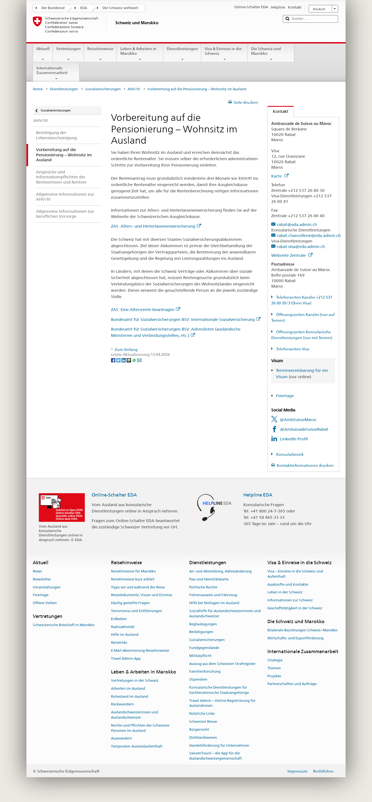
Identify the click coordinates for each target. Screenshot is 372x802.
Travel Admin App (126, 658)
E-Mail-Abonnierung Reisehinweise (140, 650)
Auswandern (121, 738)
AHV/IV (133, 89)
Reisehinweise (100, 54)
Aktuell (43, 54)
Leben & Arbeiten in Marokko (140, 54)
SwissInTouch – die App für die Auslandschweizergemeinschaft (215, 756)
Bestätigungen (201, 632)
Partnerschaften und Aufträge (292, 684)
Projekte (274, 676)
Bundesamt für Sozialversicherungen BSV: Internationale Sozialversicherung (185, 319)
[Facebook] (113, 360)
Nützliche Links (202, 714)
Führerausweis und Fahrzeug (213, 595)
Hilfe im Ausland (125, 635)
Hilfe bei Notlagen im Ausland (214, 603)
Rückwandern (122, 704)
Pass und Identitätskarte (209, 579)
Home (38, 89)
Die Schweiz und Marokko (271, 54)
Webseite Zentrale (292, 255)
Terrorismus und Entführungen (136, 611)
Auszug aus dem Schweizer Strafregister (222, 664)
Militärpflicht (200, 656)
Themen (274, 668)
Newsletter (42, 579)
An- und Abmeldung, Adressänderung (220, 571)
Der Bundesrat (53, 8)
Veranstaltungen (47, 587)
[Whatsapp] (134, 360)
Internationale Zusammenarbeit (56, 73)
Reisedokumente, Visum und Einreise (141, 595)
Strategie (275, 660)
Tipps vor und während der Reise (138, 587)
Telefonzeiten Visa (292, 349)
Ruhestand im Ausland (129, 696)
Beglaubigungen (203, 624)
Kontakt (278, 111)
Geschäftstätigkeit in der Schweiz (294, 608)
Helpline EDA (257, 495)
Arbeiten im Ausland (128, 688)
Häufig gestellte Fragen (130, 603)
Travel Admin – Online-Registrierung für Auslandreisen (222, 703)
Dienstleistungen (182, 54)
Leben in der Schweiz (285, 592)
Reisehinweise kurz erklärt (132, 579)
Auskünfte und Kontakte (287, 584)
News (37, 571)
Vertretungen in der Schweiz (135, 680)
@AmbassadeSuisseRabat (304, 429)
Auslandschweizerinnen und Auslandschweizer (134, 714)
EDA (83, 8)
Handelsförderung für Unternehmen (219, 745)
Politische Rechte (203, 587)
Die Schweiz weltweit (120, 8)
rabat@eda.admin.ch (297, 224)
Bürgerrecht (199, 729)
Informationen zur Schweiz (290, 600)
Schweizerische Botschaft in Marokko (63, 625)
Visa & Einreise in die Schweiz (225, 54)
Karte (280, 176)
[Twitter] (118, 360)
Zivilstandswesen (203, 737)
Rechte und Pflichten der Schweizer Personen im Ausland (140, 728)
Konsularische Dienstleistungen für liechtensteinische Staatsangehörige (219, 690)
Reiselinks (119, 642)
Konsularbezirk (289, 454)
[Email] (139, 360)
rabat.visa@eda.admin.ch (301, 246)
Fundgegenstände (204, 648)
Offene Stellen (45, 603)
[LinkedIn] (124, 360)
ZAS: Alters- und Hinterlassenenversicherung (156, 226)
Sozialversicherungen (103, 89)
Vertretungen (68, 54)
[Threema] (129, 360)
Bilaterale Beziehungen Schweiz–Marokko (302, 630)
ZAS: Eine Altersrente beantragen (145, 309)
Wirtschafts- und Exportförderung (295, 638)
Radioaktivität (122, 627)
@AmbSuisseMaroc (298, 419)
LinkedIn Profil (294, 438)
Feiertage (285, 395)
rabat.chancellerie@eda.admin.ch (309, 235)
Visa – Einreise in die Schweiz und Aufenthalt (295, 574)
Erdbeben (119, 619)
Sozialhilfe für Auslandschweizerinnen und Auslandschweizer (225, 613)
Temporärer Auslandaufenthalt (136, 746)
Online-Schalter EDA (114, 495)
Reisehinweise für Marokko (133, 571)
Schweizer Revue (203, 721)
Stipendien (198, 680)
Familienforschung (205, 672)
